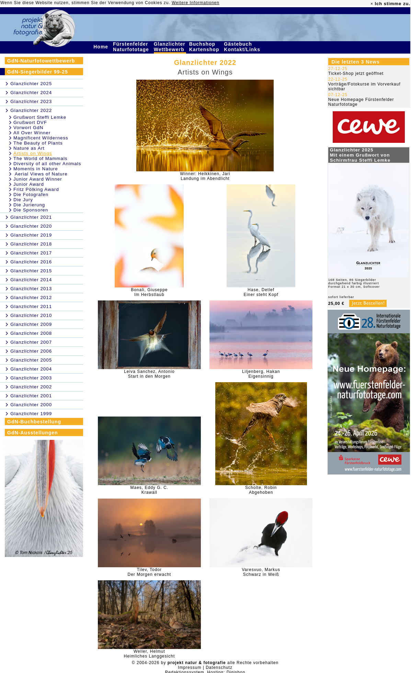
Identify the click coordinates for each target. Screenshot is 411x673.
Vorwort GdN (28, 127)
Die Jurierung (29, 204)
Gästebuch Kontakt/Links (243, 46)
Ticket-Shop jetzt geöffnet (356, 73)
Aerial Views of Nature (40, 173)
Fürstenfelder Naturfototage (132, 46)
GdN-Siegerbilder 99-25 (37, 72)
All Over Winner (31, 132)
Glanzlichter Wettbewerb (170, 46)
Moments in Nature (35, 168)
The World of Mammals (40, 158)
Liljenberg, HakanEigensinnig (261, 374)
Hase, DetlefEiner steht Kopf (260, 292)
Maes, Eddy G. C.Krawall (149, 490)
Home (101, 46)
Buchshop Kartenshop (205, 46)
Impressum (189, 667)
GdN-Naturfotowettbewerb (41, 61)
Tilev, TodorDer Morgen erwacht (149, 572)
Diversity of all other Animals (47, 163)
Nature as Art (29, 148)
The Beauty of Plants (38, 143)
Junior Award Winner (37, 179)
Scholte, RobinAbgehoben (261, 490)
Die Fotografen (30, 194)
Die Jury (23, 199)
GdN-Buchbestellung (34, 421)
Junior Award (28, 184)
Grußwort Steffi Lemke (39, 117)
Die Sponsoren (30, 210)
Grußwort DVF (30, 122)
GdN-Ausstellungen (32, 432)
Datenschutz (219, 667)
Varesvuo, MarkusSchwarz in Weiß (261, 572)
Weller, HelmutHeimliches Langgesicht (149, 654)
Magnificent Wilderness (40, 137)
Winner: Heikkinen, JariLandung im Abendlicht (205, 176)
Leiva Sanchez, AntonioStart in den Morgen (149, 374)
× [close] (371, 3)
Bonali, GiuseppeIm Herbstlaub (149, 292)
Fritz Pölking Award (36, 189)
